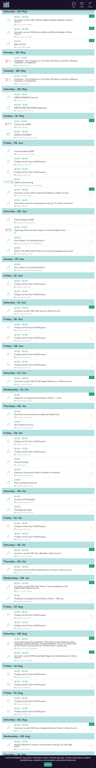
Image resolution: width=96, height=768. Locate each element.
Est (74, 5)
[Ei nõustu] (93, 761)
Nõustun (48, 764)
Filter (82, 5)
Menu (90, 5)
